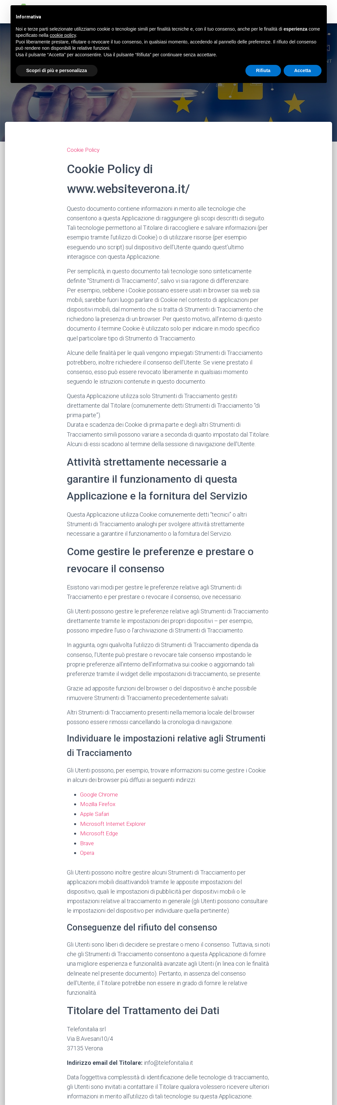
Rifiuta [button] (263, 70)
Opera (88, 851)
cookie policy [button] (63, 35)
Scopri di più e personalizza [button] (56, 70)
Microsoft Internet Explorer (115, 823)
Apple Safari (95, 813)
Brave (87, 842)
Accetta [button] (302, 70)
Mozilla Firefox (99, 803)
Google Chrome (100, 794)
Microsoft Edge (100, 832)
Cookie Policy (84, 149)
